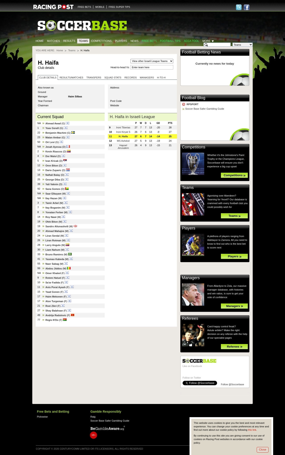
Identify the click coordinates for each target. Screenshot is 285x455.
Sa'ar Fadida (52, 282)
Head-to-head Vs (120, 67)
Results (69, 41)
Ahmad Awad (53, 123)
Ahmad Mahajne (54, 231)
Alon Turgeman (54, 301)
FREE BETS (84, 7)
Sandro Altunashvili (56, 226)
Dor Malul (51, 156)
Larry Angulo (53, 245)
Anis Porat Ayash (55, 287)
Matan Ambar (53, 137)
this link (252, 429)
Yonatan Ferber (54, 212)
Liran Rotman (53, 240)
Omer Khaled (53, 273)
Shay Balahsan (54, 310)
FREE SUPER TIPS (119, 7)
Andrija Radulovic (55, 315)
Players (121, 41)
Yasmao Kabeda (54, 259)
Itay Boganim (53, 207)
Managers (147, 77)
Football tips (170, 41)
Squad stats (112, 77)
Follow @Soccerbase (232, 384)
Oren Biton (51, 165)
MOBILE (99, 7)
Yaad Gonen (52, 292)
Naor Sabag (52, 263)
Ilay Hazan (51, 198)
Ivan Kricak (52, 161)
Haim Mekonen (54, 296)
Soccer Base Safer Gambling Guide (204, 108)
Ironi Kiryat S (123, 132)
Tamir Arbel (52, 203)
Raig (93, 416)
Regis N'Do (51, 320)
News (134, 41)
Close (262, 449)
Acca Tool (191, 41)
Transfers (93, 77)
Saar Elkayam (53, 193)
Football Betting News (201, 52)
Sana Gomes (52, 189)
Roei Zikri (51, 306)
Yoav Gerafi (52, 128)
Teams (83, 41)
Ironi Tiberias (123, 127)
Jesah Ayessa (53, 147)
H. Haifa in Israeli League (132, 117)
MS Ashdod (123, 140)
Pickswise (42, 416)
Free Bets (149, 41)
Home (40, 41)
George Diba (52, 179)
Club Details (48, 77)
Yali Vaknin (51, 184)
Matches (53, 41)
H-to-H (161, 77)
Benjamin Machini (55, 132)
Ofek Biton (51, 221)
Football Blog (193, 98)
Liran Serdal (52, 235)
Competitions (101, 41)
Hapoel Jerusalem (123, 146)
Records (130, 77)
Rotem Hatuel (53, 278)
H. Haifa (123, 136)
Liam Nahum (52, 249)
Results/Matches (71, 77)
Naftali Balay (52, 175)
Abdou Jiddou (53, 268)
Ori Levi (50, 142)
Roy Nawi (51, 217)
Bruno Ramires (54, 254)
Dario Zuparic (53, 170)
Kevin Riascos (53, 151)
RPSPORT (192, 104)
